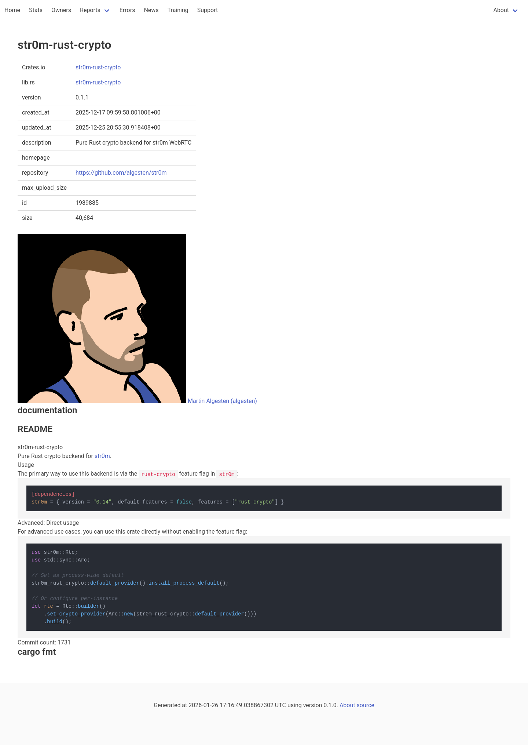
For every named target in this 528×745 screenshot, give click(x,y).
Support (207, 10)
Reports (90, 10)
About (501, 10)
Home (12, 10)
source (365, 705)
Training (178, 10)
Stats (36, 10)
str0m (102, 456)
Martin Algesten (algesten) (222, 400)
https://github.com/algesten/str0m (121, 172)
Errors (127, 10)
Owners (61, 10)
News (151, 10)
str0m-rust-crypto (98, 67)
